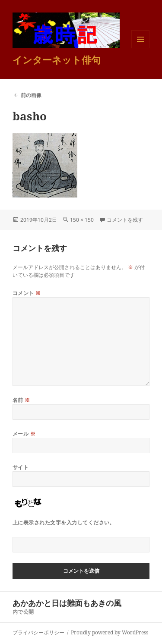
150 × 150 (82, 219)
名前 (21, 400)
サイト (21, 467)
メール (24, 433)
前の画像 (31, 95)
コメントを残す (125, 219)
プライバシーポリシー (38, 632)
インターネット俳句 (57, 59)
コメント (27, 293)
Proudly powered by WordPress (109, 632)
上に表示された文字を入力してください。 (64, 522)
